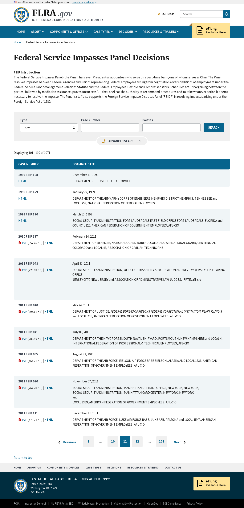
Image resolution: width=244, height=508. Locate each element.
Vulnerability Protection (128, 503)
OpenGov (152, 503)
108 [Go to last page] (163, 443)
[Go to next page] (181, 442)
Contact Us (173, 467)
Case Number (90, 120)
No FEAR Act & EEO (62, 503)
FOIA (16, 503)
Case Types (93, 467)
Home (21, 32)
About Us (34, 467)
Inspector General (35, 503)
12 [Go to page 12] (139, 442)
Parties (147, 120)
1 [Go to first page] (90, 443)
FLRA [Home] (52, 13)
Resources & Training (143, 467)
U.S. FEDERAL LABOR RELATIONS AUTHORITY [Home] (70, 479)
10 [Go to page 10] (114, 442)
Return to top (23, 458)
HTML (22, 181)
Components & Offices (63, 467)
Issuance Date (83, 164)
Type (23, 120)
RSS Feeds (166, 14)
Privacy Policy (194, 503)
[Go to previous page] (66, 442)
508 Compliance (172, 503)
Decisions (114, 467)
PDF (22, 243)
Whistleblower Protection (93, 503)
